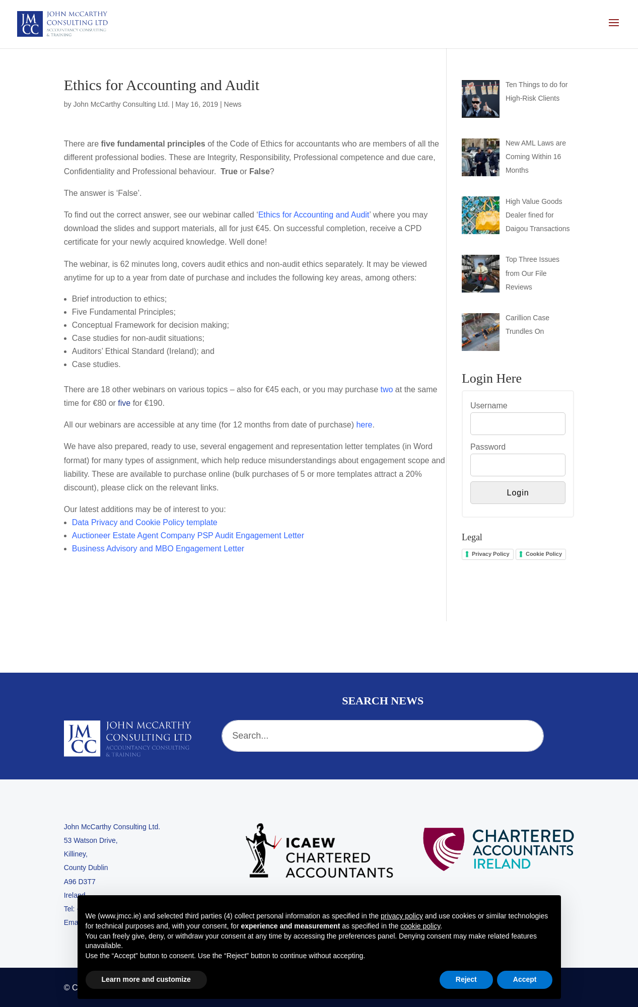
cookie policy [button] (420, 926)
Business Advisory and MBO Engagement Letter (158, 548)
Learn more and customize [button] (146, 979)
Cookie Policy (544, 554)
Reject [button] (466, 979)
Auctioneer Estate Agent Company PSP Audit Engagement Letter (188, 535)
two (387, 389)
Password (488, 447)
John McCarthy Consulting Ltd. (121, 104)
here (364, 424)
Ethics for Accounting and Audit (314, 214)
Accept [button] (525, 979)
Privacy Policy (491, 554)
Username (489, 405)
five (124, 403)
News (233, 104)
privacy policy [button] (402, 916)
